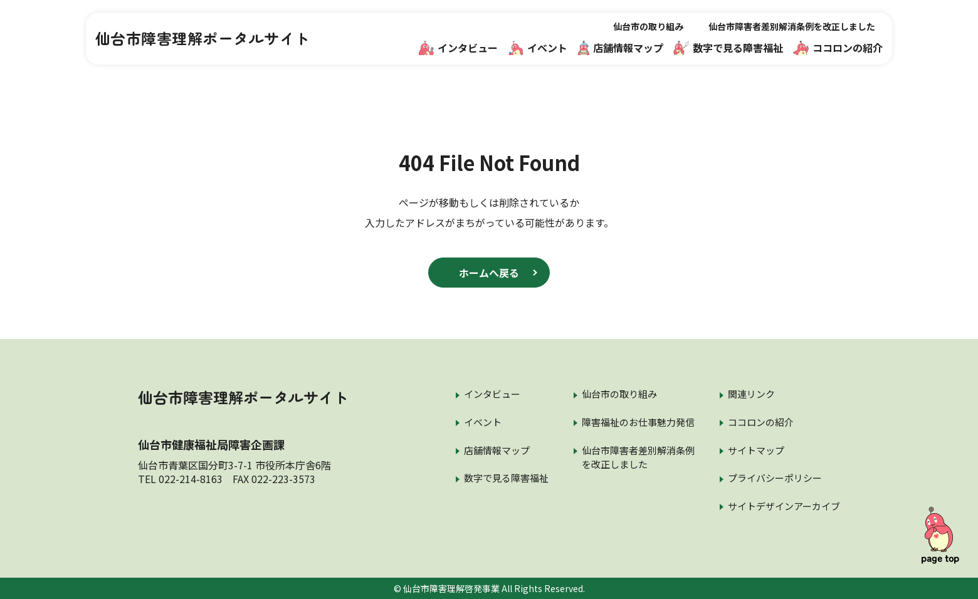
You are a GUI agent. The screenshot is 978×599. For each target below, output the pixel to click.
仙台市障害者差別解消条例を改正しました (791, 26)
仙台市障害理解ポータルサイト (202, 38)
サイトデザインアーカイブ (784, 506)
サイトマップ (756, 450)
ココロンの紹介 (838, 48)
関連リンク (751, 393)
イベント (538, 48)
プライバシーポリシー (775, 477)
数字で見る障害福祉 (728, 48)
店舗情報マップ (620, 48)
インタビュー (458, 48)
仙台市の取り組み (648, 26)
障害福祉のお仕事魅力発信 (638, 422)
